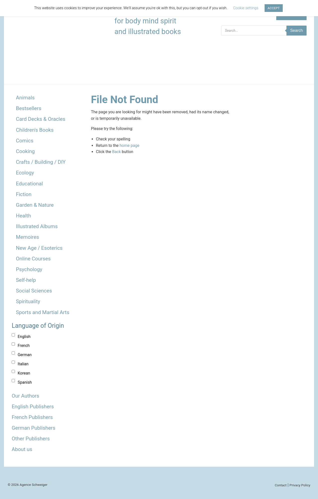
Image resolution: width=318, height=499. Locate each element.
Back (116, 151)
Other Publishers (31, 439)
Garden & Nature (35, 205)
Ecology (25, 173)
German (25, 354)
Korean (24, 373)
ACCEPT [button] (274, 8)
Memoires (27, 237)
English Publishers (33, 407)
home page (129, 145)
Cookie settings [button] (245, 8)
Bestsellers (28, 108)
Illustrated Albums (37, 226)
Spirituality (28, 301)
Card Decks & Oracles (40, 119)
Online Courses (33, 259)
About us (22, 449)
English (24, 336)
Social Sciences (34, 291)
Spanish (25, 382)
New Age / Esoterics (39, 248)
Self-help (26, 280)
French (24, 345)
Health (23, 216)
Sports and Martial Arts (42, 312)
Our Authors (25, 396)
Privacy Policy (299, 485)
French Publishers (32, 417)
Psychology (29, 269)
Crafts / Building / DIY (41, 162)
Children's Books (35, 130)
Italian (23, 364)
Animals (25, 98)
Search (296, 30)
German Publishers (33, 428)
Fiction (24, 194)
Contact (281, 485)
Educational (29, 184)
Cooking (25, 151)
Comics (24, 141)
